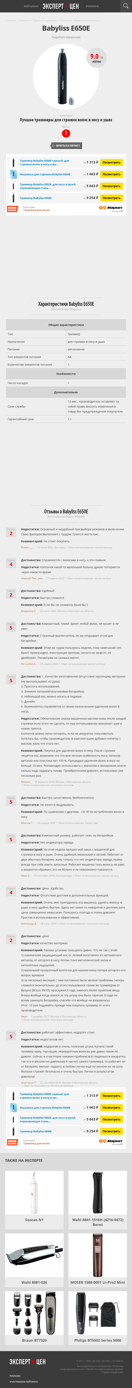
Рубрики (92, 6)
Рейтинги (31, 6)
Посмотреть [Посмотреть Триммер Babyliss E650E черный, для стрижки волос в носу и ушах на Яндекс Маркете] (112, 162)
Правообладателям (112, 1372)
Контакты (118, 1360)
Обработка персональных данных (104, 1369)
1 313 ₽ (91, 162)
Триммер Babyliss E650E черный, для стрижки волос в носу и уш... (44, 162)
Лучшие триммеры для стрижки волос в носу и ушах (66, 120)
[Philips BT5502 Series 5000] (97, 1313)
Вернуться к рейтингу (66, 145)
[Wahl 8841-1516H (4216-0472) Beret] (97, 1193)
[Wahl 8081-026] (34, 1255)
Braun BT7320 (34, 1340)
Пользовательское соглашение (94, 1366)
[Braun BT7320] (34, 1313)
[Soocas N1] (34, 1193)
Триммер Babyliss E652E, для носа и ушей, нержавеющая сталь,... (48, 186)
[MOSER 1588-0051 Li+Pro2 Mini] (97, 1255)
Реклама (15, 1375)
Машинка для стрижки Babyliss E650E (45, 174)
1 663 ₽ (91, 174)
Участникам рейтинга (24, 1381)
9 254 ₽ (91, 197)
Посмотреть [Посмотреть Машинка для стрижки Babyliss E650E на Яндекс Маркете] (112, 174)
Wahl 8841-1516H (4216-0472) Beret (97, 1222)
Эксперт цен (61, 7)
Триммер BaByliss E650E (36, 198)
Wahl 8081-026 (34, 1282)
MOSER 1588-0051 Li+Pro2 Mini (97, 1282)
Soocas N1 (34, 1219)
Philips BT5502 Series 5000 (97, 1340)
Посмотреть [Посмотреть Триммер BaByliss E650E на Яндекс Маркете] (112, 198)
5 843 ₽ (91, 186)
